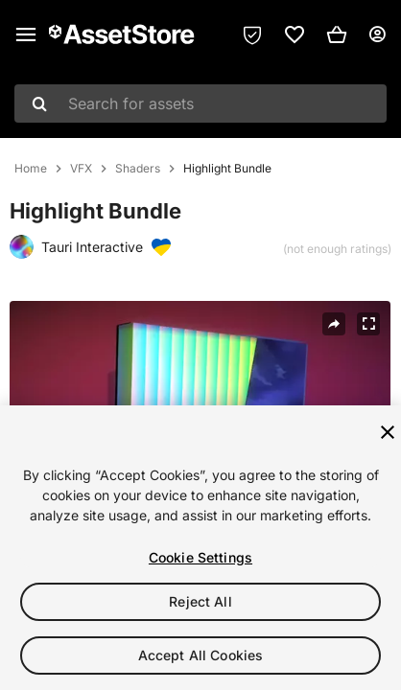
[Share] (333, 323)
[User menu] (377, 34)
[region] (200, 547)
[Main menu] (26, 34)
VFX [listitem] (81, 168)
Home (30, 168)
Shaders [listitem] (137, 168)
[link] (294, 34)
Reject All (200, 601)
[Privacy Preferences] (252, 34)
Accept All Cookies (201, 655)
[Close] (387, 432)
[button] (336, 34)
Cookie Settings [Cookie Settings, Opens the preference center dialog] (200, 557)
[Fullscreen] (368, 323)
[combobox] (200, 103)
